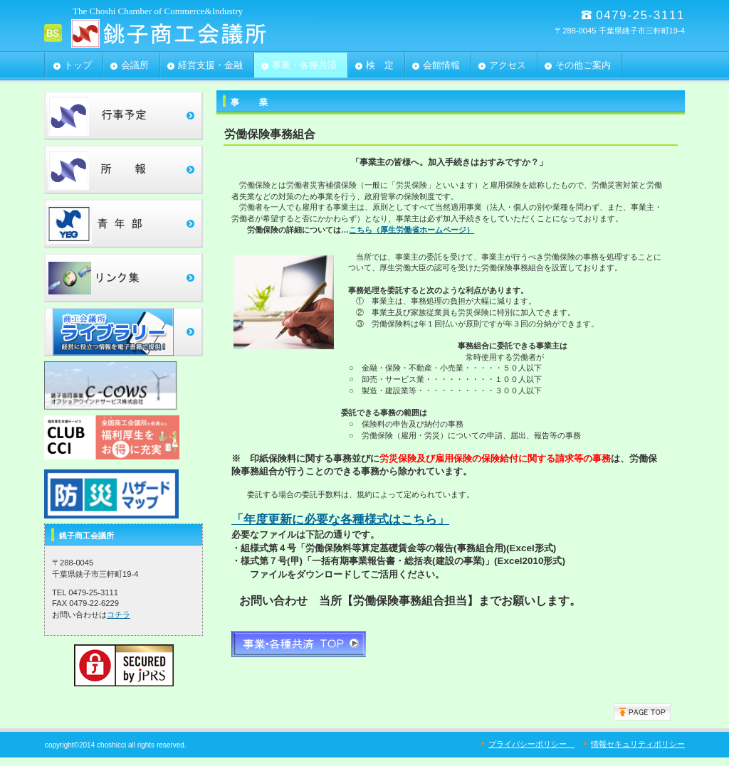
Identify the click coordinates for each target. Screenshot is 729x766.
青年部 (123, 223)
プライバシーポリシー (531, 744)
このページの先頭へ (642, 711)
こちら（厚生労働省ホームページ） (411, 229)
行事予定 (123, 115)
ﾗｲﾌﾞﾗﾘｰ (123, 331)
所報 (123, 169)
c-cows (123, 385)
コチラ (118, 614)
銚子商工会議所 (186, 33)
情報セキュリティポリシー (638, 744)
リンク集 (123, 277)
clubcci (123, 439)
